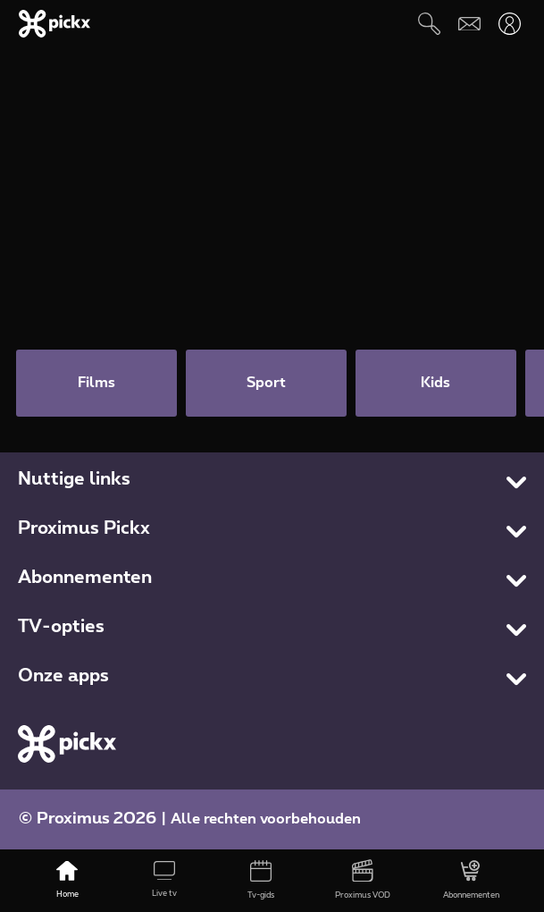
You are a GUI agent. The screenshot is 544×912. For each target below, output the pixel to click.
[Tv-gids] (261, 880)
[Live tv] (164, 880)
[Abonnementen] (470, 880)
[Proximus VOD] (362, 880)
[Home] (67, 880)
